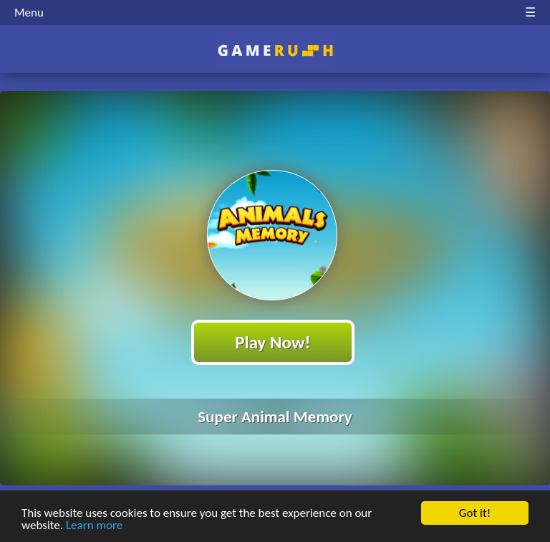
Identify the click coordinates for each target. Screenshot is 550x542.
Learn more (94, 525)
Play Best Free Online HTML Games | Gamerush (275, 51)
